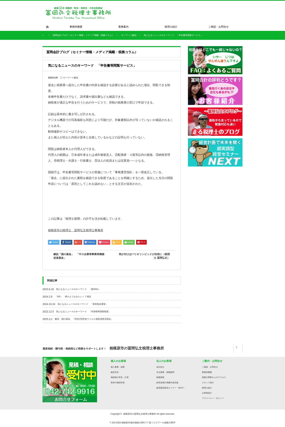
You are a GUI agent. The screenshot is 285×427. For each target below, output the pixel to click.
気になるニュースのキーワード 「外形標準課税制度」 (83, 311)
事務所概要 (207, 372)
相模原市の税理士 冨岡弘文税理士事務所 (75, 230)
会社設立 (160, 367)
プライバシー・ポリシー (213, 398)
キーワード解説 (70, 77)
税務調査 (160, 377)
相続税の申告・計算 (120, 377)
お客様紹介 (207, 393)
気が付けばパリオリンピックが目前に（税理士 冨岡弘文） (144, 256)
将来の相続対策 (118, 382)
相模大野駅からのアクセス (214, 377)
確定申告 (115, 372)
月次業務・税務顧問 (165, 372)
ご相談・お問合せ (210, 367)
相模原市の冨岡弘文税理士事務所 (139, 414)
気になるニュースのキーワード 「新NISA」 (78, 289)
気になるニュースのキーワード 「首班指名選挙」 (83, 304)
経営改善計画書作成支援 (167, 382)
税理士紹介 (207, 388)
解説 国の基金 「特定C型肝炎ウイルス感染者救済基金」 (84, 319)
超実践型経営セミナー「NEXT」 (171, 388)
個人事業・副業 (118, 367)
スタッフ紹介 (208, 382)
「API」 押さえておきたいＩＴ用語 (73, 296)
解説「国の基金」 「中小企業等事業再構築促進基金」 (78, 256)
